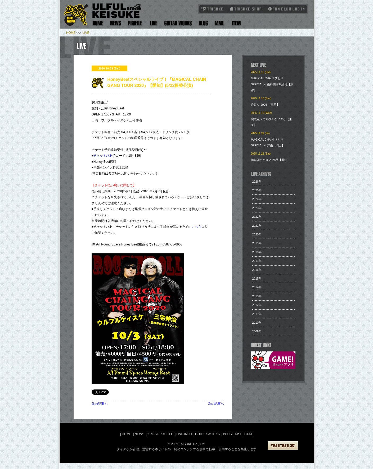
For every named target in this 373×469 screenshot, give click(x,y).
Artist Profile (135, 23)
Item (235, 23)
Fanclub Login (285, 9)
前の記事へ (99, 404)
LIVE (86, 33)
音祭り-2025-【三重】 (265, 104)
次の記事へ (216, 404)
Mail (219, 23)
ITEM (248, 434)
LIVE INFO (184, 434)
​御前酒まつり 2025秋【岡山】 (270, 159)
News (116, 23)
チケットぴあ (103, 155)
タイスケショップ (245, 9)
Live (153, 23)
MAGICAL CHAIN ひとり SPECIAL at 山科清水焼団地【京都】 (272, 84)
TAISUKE (212, 9)
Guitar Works (178, 23)
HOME (71, 33)
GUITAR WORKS (207, 434)
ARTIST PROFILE (160, 434)
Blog (203, 23)
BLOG (227, 434)
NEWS (139, 434)
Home (98, 23)
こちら (196, 227)
